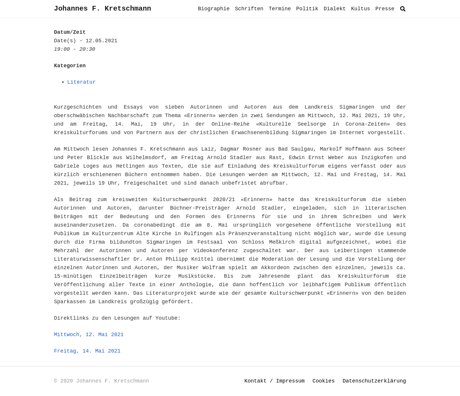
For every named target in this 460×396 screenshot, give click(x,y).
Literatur (81, 82)
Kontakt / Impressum (274, 381)
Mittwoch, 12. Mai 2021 (89, 335)
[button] (403, 8)
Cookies (323, 381)
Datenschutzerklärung (374, 381)
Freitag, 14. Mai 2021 (87, 351)
